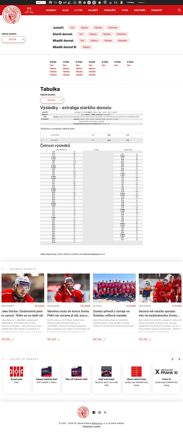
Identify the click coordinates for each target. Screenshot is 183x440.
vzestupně (106, 114)
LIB (96, 117)
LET (93, 117)
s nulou (115, 119)
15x (74, 164)
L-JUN (103, 112)
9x (137, 193)
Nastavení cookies (91, 426)
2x (74, 178)
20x (137, 177)
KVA (90, 117)
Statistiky (112, 27)
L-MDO (114, 112)
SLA (114, 117)
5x (74, 159)
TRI (123, 117)
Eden (16, 374)
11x (74, 160)
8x (74, 153)
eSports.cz (97, 423)
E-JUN (83, 112)
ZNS (137, 117)
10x (74, 194)
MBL (101, 117)
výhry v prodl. (90, 119)
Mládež (93, 10)
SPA (120, 117)
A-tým (78, 10)
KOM (87, 117)
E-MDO (94, 112)
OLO (104, 117)
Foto (125, 10)
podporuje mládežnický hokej (136, 376)
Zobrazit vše (106, 124)
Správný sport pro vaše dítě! (106, 376)
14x (74, 162)
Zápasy (84, 27)
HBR (74, 117)
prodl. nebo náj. (107, 119)
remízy (82, 119)
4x (74, 152)
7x (74, 169)
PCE (108, 117)
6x (74, 166)
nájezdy (98, 119)
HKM (78, 117)
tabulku (87, 121)
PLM (111, 117)
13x (74, 171)
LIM (98, 117)
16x (74, 184)
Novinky (51, 10)
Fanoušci (110, 10)
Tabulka (98, 27)
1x (74, 191)
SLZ (117, 117)
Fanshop (156, 10)
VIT (125, 117)
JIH (81, 117)
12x (74, 155)
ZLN (134, 117)
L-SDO (109, 112)
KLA (84, 117)
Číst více (7, 339)
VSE (128, 117)
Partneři (139, 10)
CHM (65, 117)
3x (74, 157)
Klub (65, 10)
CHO (68, 117)
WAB (131, 117)
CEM (61, 117)
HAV (71, 117)
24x (74, 173)
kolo (82, 114)
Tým (72, 27)
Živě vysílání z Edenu (46, 374)
